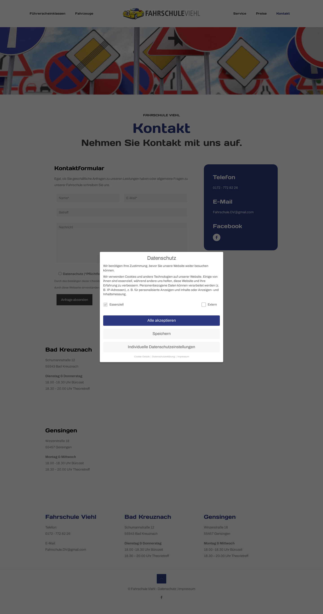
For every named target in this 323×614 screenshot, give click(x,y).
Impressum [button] (183, 356)
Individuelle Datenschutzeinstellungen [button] (161, 347)
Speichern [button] (162, 334)
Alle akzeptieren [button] (161, 320)
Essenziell (113, 304)
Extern (209, 304)
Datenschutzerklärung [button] (163, 356)
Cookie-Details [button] (142, 356)
